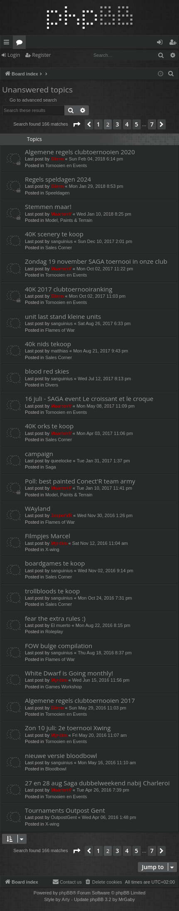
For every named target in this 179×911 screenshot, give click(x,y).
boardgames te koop (55, 563)
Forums (21, 43)
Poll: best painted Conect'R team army (80, 481)
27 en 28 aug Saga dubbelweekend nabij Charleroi (97, 783)
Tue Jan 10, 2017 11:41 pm (104, 488)
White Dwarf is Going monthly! (69, 673)
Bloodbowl (55, 768)
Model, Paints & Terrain (69, 220)
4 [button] (127, 124)
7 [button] (152, 124)
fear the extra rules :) (55, 618)
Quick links (8, 43)
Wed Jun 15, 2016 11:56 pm (101, 680)
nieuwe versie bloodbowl (61, 755)
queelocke (61, 460)
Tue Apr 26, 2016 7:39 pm (102, 789)
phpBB (66, 892)
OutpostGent (63, 817)
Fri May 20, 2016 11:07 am (99, 735)
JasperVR (61, 515)
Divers (51, 384)
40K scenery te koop (54, 234)
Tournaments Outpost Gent (65, 810)
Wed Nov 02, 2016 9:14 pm (105, 570)
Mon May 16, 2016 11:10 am (107, 762)
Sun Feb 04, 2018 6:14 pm (96, 158)
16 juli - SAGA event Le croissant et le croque (89, 398)
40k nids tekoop (48, 344)
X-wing (52, 549)
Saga (50, 466)
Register (41, 54)
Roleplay (54, 631)
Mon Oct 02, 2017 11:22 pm (104, 268)
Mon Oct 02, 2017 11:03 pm (97, 296)
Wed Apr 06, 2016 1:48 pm (109, 817)
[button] (76, 124)
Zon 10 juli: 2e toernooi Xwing (67, 728)
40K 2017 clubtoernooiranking (68, 289)
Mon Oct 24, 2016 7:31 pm (105, 597)
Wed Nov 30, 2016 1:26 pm (104, 515)
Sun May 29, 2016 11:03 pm (97, 707)
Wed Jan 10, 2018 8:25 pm (103, 213)
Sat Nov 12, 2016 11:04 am (100, 543)
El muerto (60, 625)
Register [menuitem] (174, 43)
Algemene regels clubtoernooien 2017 (80, 700)
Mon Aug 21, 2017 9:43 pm (100, 350)
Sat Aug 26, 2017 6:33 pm (104, 323)
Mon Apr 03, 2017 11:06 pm (104, 433)
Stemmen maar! (48, 206)
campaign (39, 453)
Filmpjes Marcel (47, 536)
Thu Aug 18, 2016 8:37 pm (105, 652)
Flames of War (60, 330)
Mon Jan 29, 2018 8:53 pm (96, 186)
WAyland (37, 508)
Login (13, 54)
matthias (59, 350)
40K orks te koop (49, 426)
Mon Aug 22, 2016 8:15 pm (103, 625)
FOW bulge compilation (58, 645)
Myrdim (59, 543)
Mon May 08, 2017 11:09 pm (105, 405)
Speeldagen (57, 192)
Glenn (57, 158)
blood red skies (47, 371)
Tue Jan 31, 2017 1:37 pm (103, 460)
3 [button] (117, 124)
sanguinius (62, 241)
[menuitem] (171, 73)
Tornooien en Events (66, 165)
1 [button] (98, 124)
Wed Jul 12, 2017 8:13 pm (104, 378)
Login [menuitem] (161, 43)
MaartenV (61, 213)
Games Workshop (63, 686)
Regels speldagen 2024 (58, 179)
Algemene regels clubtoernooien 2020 (80, 152)
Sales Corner (58, 247)
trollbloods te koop (52, 591)
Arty (66, 899)
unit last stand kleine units (63, 316)
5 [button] (136, 124)
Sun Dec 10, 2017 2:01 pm (105, 241)
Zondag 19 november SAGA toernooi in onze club (96, 261)
